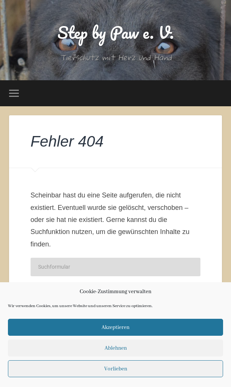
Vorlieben (115, 369)
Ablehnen (116, 348)
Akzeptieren (115, 327)
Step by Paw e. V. (115, 32)
